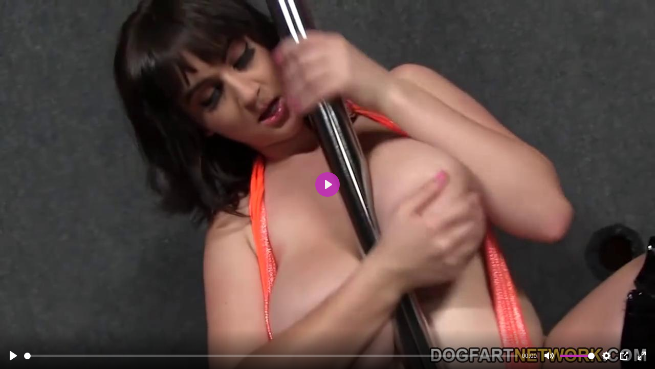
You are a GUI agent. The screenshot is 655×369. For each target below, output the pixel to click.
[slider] (271, 356)
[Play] (13, 355)
